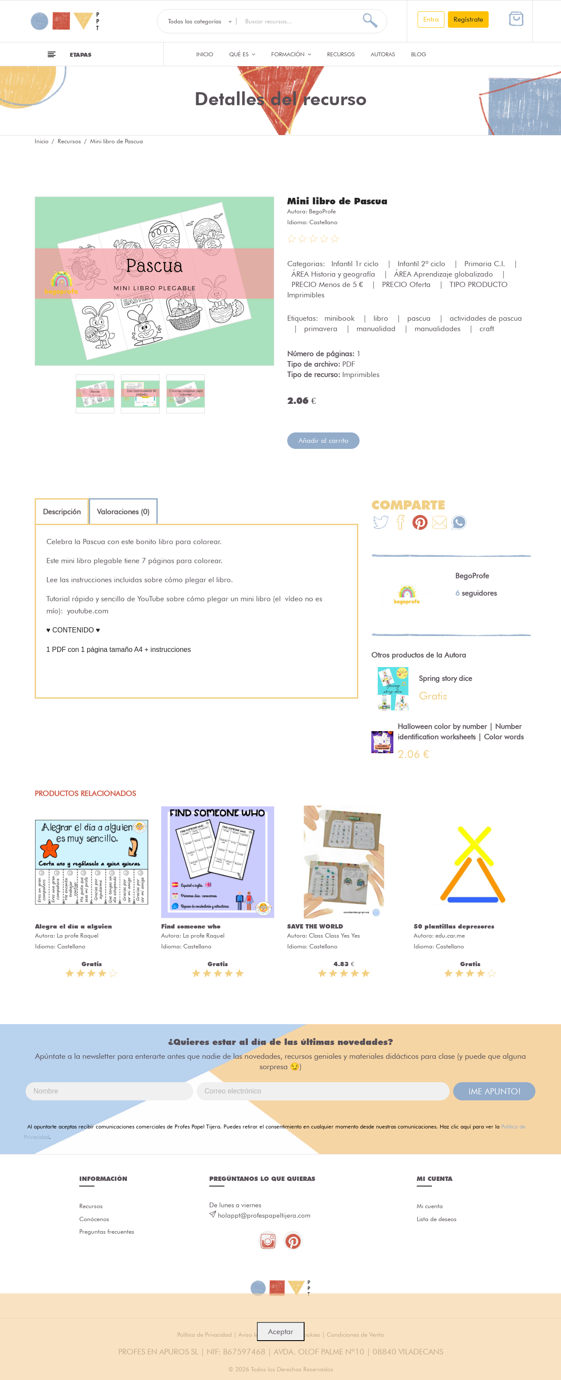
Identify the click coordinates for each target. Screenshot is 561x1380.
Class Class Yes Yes (334, 935)
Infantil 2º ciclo (423, 263)
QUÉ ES (242, 54)
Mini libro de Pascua (339, 200)
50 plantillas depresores (454, 925)
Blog (418, 54)
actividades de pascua (486, 317)
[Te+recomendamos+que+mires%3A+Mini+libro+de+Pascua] (400, 523)
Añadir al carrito (323, 440)
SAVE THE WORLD (315, 925)
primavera (322, 328)
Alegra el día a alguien (73, 925)
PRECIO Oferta (407, 284)
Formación (291, 54)
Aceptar (280, 1331)
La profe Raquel (77, 935)
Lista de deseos (438, 1220)
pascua (420, 317)
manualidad (377, 328)
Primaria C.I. (485, 263)
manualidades (439, 328)
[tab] (62, 511)
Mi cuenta (431, 1206)
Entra (431, 19)
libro (381, 317)
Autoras (383, 54)
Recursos (341, 54)
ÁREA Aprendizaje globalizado (444, 273)
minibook (340, 317)
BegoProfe (322, 210)
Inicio (204, 54)
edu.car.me (450, 935)
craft (487, 328)
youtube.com (87, 610)
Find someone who (191, 925)
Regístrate (468, 19)
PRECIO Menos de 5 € (328, 284)
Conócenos (95, 1220)
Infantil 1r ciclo (356, 263)
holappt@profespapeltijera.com (264, 1215)
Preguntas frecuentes (108, 1234)
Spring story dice (445, 678)
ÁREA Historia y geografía (334, 273)
